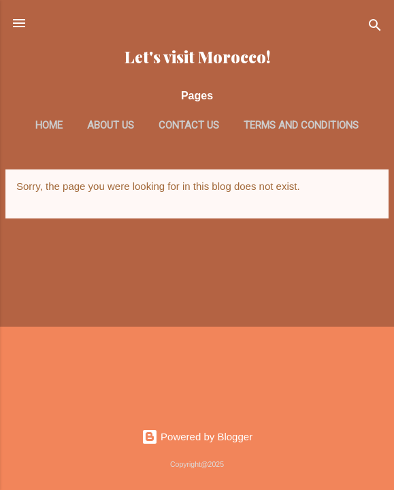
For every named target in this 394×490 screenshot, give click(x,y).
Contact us (189, 125)
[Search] (375, 27)
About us (110, 125)
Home (49, 125)
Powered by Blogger (197, 436)
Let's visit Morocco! (197, 56)
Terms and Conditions (301, 125)
